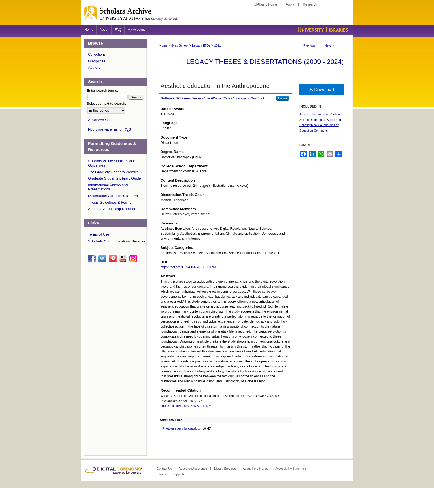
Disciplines (96, 61)
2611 (217, 45)
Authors (94, 67)
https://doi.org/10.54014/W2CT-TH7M (188, 267)
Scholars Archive (217, 15)
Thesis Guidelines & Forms (109, 202)
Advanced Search (102, 120)
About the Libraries (256, 468)
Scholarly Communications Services (116, 241)
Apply (290, 4)
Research (310, 4)
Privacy (162, 474)
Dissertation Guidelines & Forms (114, 196)
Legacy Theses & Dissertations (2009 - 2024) (265, 61)
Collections (97, 54)
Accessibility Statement (291, 468)
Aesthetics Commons (313, 114)
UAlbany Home (266, 4)
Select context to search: (106, 103)
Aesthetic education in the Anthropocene (215, 85)
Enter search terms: (102, 90)
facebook (92, 258)
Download (321, 89)
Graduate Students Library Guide (114, 178)
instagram (134, 258)
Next (328, 45)
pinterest (113, 258)
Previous (309, 45)
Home (163, 45)
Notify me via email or (109, 129)
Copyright (178, 474)
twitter (103, 258)
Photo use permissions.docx (181, 428)
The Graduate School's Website (113, 172)
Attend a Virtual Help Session (111, 209)
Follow (282, 98)
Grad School (179, 45)
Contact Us (164, 468)
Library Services (225, 468)
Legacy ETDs (201, 45)
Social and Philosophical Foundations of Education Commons (320, 125)
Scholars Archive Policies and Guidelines (111, 163)
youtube (123, 258)
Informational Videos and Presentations (108, 187)
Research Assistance (193, 468)
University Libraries (322, 30)
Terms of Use (98, 234)
